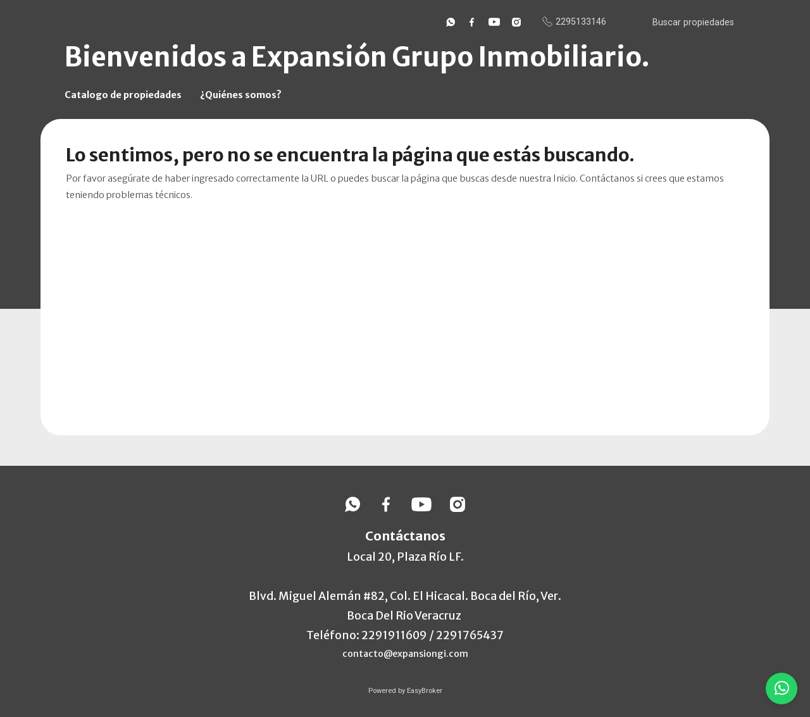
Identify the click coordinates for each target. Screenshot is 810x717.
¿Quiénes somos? (241, 95)
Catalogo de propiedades (123, 95)
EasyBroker (424, 691)
